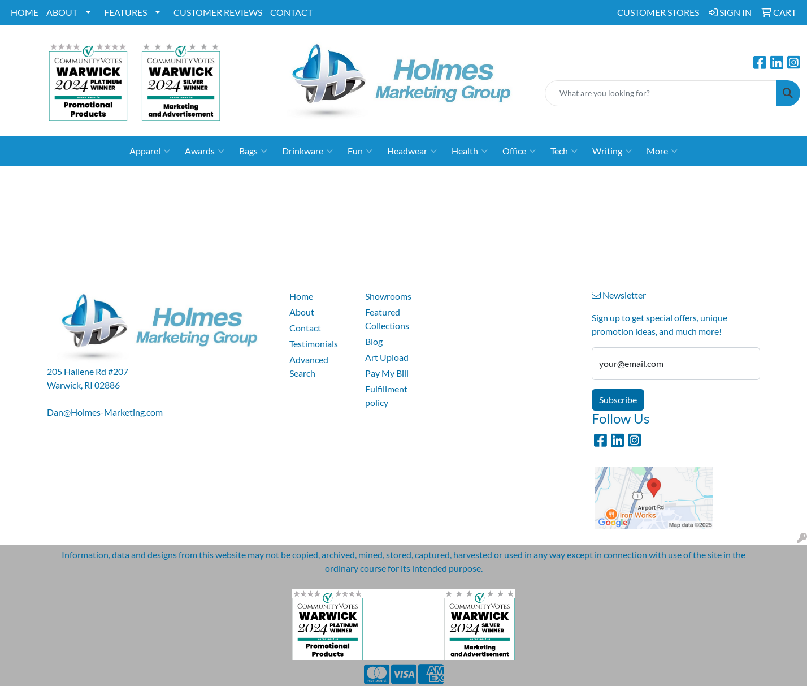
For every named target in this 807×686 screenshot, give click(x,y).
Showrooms (388, 296)
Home (301, 296)
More (662, 151)
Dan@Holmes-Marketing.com (105, 412)
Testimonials (313, 343)
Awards (204, 151)
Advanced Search (308, 366)
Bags (253, 151)
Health (470, 151)
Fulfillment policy (386, 395)
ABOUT (61, 12)
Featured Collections (387, 319)
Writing (612, 151)
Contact (305, 327)
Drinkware (307, 151)
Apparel (149, 151)
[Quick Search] (660, 93)
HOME (24, 12)
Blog (374, 341)
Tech (564, 151)
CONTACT (291, 12)
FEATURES (125, 12)
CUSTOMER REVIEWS (217, 12)
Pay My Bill (387, 373)
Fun (360, 151)
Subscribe (618, 399)
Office (519, 151)
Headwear (412, 151)
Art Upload (387, 357)
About (301, 312)
